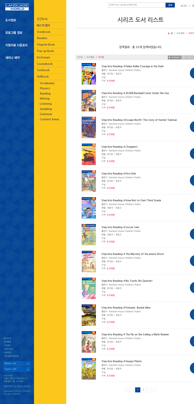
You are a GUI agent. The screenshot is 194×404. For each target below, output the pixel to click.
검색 (170, 5)
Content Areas (49, 119)
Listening (46, 103)
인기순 (101, 57)
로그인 (184, 6)
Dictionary (43, 57)
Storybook (43, 32)
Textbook (43, 70)
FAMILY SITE (10, 369)
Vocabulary (47, 83)
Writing (45, 98)
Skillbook (43, 76)
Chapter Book (46, 44)
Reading (45, 93)
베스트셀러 (43, 25)
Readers (42, 38)
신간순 (80, 57)
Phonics (45, 88)
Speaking (46, 109)
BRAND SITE (10, 363)
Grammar (46, 114)
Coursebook (45, 64)
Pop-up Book (45, 51)
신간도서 (42, 19)
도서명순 (90, 57)
